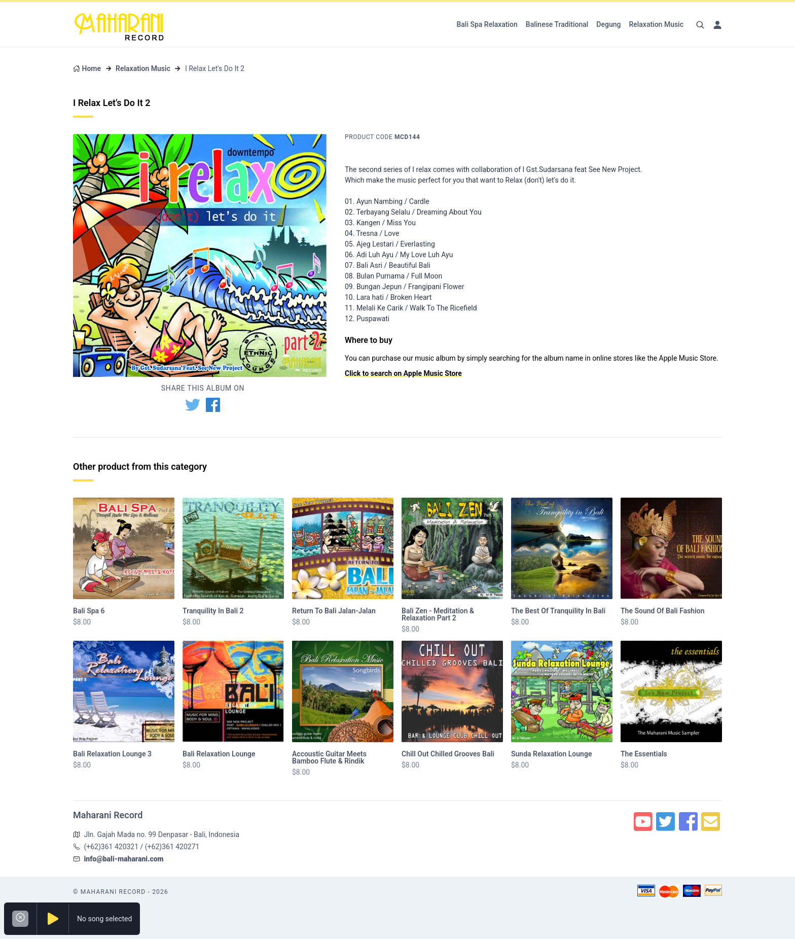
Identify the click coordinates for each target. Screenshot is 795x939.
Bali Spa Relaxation (486, 24)
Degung (608, 24)
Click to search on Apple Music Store (403, 373)
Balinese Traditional (557, 24)
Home (91, 68)
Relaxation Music (656, 24)
